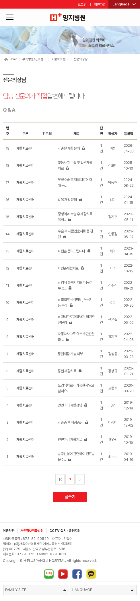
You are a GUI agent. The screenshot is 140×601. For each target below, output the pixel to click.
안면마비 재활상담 (73, 405)
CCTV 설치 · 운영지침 (64, 531)
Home (11, 59)
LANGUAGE (102, 590)
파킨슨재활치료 (71, 268)
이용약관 (8, 531)
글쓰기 (70, 496)
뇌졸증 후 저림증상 (73, 422)
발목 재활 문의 (70, 200)
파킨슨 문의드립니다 (74, 251)
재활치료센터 (60, 59)
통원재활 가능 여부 (70, 354)
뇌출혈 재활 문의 (71, 148)
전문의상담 (80, 59)
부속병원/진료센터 (34, 59)
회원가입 (100, 5)
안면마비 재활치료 (73, 439)
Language (121, 4)
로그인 (82, 5)
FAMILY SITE (35, 590)
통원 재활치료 (69, 371)
